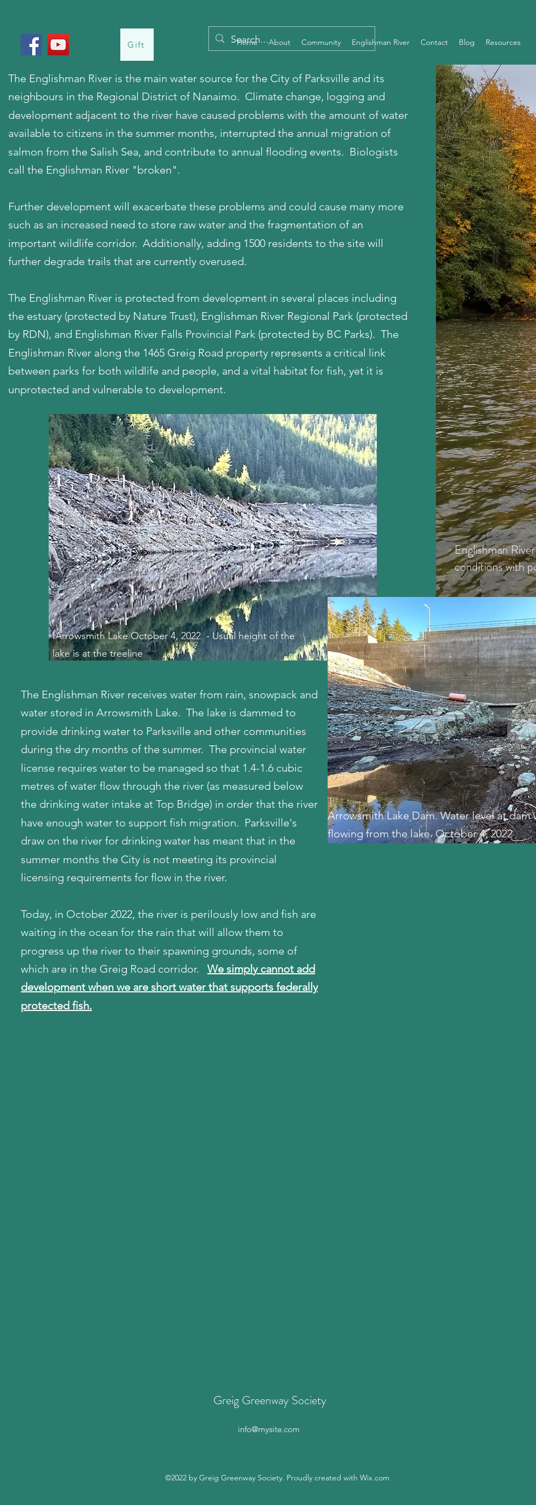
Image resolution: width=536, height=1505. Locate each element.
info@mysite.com (269, 1429)
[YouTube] (58, 44)
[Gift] (137, 44)
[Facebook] (31, 44)
